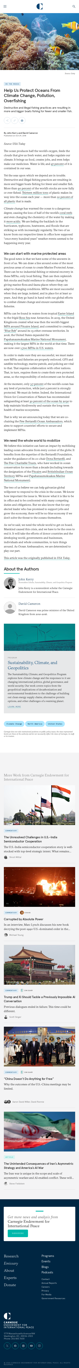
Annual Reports (49, 1283)
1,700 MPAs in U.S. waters (36, 348)
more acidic (13, 221)
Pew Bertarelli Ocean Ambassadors (41, 421)
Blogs (45, 1267)
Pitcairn (37, 471)
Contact (46, 1279)
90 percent (24, 188)
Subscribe (18, 1233)
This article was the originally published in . (37, 558)
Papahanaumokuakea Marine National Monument (35, 339)
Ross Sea (24, 318)
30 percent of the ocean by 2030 (49, 401)
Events (46, 1261)
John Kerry (12, 133)
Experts (10, 1277)
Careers (46, 1286)
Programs (48, 1256)
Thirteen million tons (35, 192)
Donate (10, 1284)
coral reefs (66, 213)
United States (55, 724)
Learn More (14, 706)
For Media (46, 1294)
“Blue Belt (10, 331)
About (9, 1270)
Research (11, 1256)
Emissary (28, 990)
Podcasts (47, 1272)
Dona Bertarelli (55, 459)
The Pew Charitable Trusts (20, 463)
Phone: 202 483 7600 (14, 1338)
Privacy (45, 1290)
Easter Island (66, 313)
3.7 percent (36, 384)
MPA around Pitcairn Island (21, 326)
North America (35, 724)
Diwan (27, 913)
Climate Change (14, 724)
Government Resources (53, 1298)
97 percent (57, 164)
